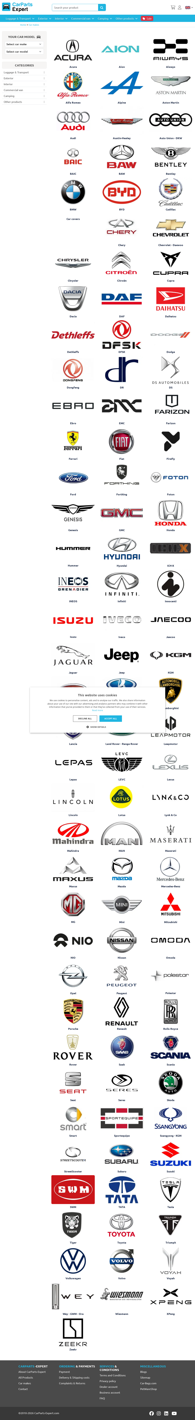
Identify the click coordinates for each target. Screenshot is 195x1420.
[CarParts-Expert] (17, 7)
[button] (97, 727)
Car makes (34, 24)
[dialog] (97, 710)
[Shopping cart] (173, 7)
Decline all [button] (85, 718)
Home (23, 24)
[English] (189, 7)
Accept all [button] (111, 718)
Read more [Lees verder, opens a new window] (97, 710)
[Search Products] (102, 7)
